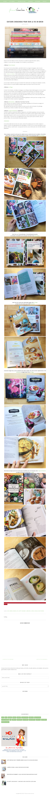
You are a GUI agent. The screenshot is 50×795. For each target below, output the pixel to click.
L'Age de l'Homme (13, 110)
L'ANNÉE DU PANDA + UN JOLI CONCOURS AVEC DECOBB (18, 767)
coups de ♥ (38, 719)
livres (32, 611)
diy (10, 719)
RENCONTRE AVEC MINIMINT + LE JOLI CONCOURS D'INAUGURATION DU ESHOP (22, 774)
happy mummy (22, 611)
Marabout (6, 121)
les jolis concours (5, 719)
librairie (28, 611)
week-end (10, 717)
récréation (31, 717)
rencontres (19, 719)
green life (15, 611)
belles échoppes (32, 719)
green (11, 611)
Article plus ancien (42, 659)
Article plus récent (8, 659)
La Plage (11, 87)
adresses (18, 717)
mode (6, 717)
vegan (36, 611)
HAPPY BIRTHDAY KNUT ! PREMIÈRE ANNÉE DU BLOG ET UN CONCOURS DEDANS (22, 760)
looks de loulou (25, 717)
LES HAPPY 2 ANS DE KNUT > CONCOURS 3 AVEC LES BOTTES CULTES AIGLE (21, 781)
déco (3, 717)
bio (8, 611)
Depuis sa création (11, 74)
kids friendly (44, 719)
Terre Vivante (12, 65)
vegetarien (41, 611)
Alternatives (11, 101)
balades (14, 717)
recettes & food (37, 717)
